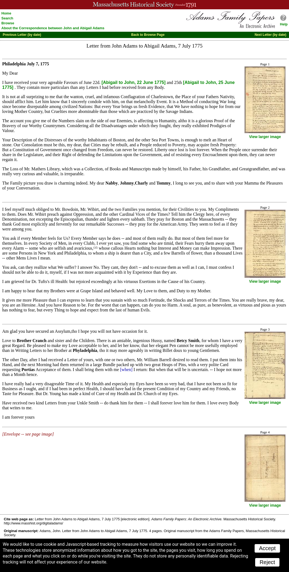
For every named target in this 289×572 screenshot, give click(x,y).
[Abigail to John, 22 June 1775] (134, 82)
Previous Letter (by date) (22, 35)
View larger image (265, 137)
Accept (267, 548)
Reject (267, 562)
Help (284, 24)
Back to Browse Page (148, 35)
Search (7, 18)
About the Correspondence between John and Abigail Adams (53, 28)
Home (6, 13)
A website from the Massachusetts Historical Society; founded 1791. (144, 4)
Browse (7, 23)
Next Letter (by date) (270, 35)
